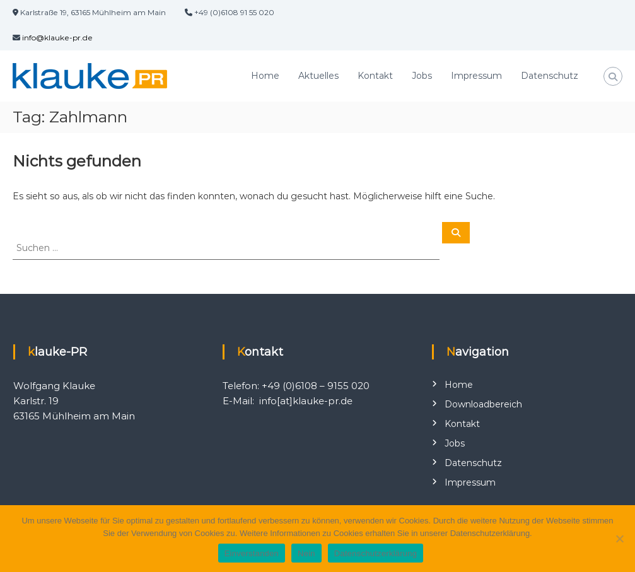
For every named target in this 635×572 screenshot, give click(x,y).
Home (265, 75)
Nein (306, 553)
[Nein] (619, 538)
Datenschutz (549, 75)
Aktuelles (318, 75)
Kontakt (375, 75)
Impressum (476, 75)
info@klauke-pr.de (57, 37)
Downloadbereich (483, 404)
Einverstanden (251, 553)
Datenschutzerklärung (375, 553)
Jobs (422, 75)
